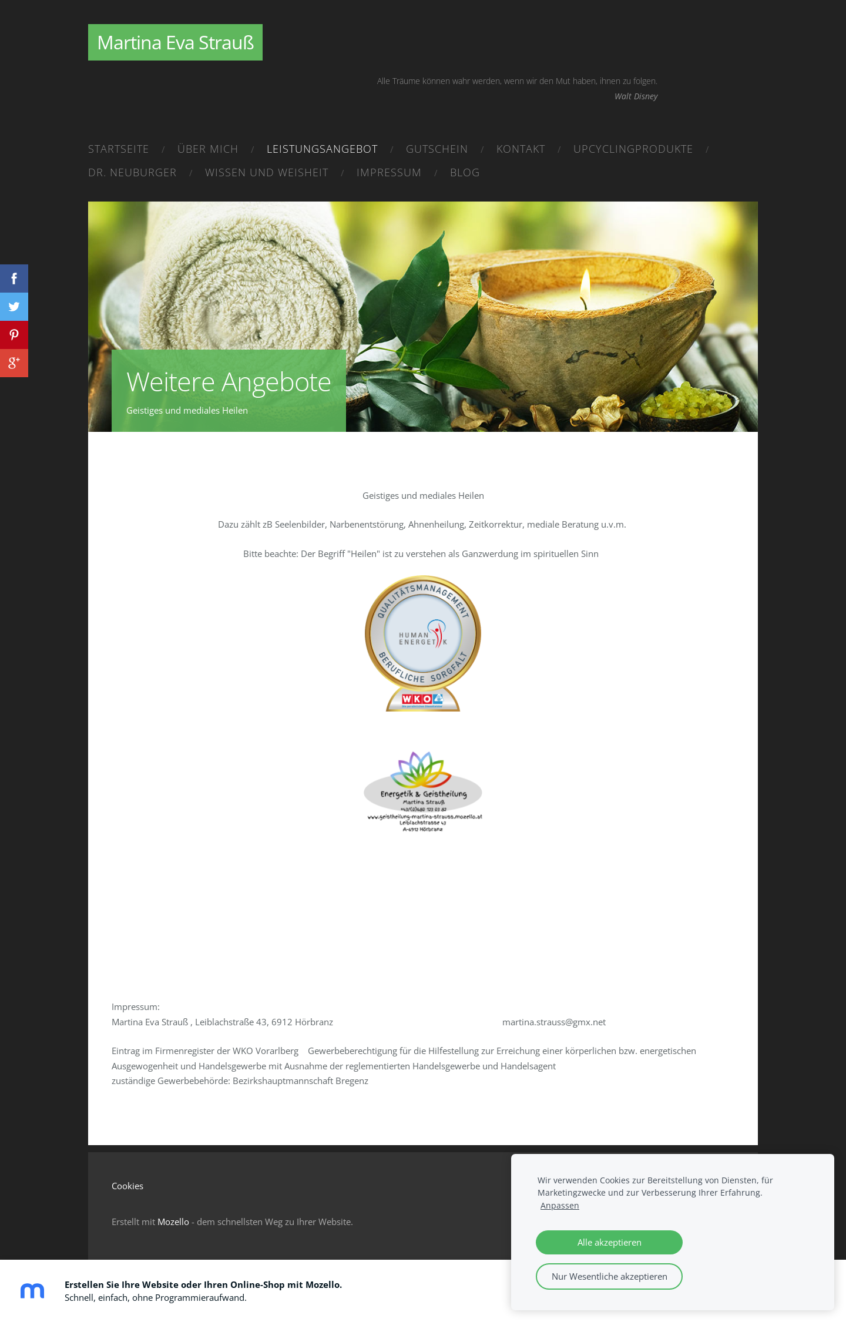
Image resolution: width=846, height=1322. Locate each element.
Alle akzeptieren (610, 1242)
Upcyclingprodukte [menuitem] (633, 149)
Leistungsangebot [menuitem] (322, 149)
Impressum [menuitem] (389, 172)
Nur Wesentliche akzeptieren (609, 1276)
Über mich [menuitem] (208, 149)
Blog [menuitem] (465, 172)
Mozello (173, 1221)
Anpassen (559, 1205)
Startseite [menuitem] (118, 149)
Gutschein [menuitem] (437, 149)
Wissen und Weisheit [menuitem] (266, 172)
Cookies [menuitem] (127, 1186)
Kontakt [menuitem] (520, 149)
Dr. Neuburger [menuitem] (132, 172)
